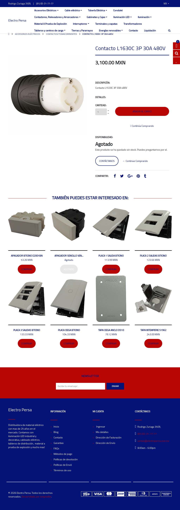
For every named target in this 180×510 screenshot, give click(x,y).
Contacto (133, 30)
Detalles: (100, 97)
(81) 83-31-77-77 (44, 3)
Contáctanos (107, 161)
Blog (56, 432)
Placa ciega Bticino (69, 330)
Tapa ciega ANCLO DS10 (111, 330)
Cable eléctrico (72, 10)
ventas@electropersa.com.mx (153, 441)
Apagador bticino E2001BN (27, 255)
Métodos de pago (63, 454)
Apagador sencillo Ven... (68, 255)
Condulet (118, 10)
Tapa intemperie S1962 (153, 330)
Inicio (56, 426)
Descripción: (102, 82)
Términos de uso (62, 470)
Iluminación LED (121, 17)
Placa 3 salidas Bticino (26, 330)
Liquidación (150, 30)
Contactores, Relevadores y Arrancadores (56, 17)
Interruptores (80, 24)
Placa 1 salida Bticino (111, 255)
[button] (166, 3)
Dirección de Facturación (108, 437)
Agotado (69, 269)
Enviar (115, 386)
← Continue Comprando (135, 161)
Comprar (26, 269)
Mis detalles (102, 432)
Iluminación (144, 17)
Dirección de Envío (105, 443)
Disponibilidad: (104, 137)
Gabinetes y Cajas (96, 17)
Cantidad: (100, 105)
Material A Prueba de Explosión (50, 24)
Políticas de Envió (63, 465)
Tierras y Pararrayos (82, 30)
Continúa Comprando (142, 126)
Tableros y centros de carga (48, 30)
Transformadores (133, 24)
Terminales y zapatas (106, 24)
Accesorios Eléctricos (45, 10)
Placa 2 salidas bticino (153, 255)
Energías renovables (110, 30)
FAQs (56, 448)
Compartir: (101, 176)
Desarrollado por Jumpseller (36, 496)
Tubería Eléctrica (96, 10)
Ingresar (100, 426)
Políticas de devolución (66, 459)
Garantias (59, 443)
